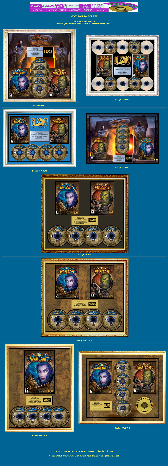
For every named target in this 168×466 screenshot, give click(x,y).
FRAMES (58, 456)
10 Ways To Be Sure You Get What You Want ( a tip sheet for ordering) (84, 451)
